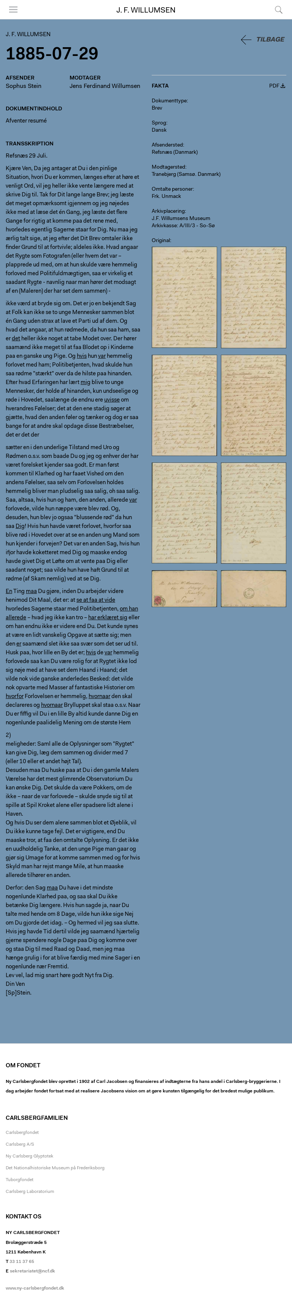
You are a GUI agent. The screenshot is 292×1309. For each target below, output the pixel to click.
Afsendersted (167, 145)
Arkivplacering (168, 211)
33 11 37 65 (22, 1262)
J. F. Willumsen (146, 10)
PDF (274, 86)
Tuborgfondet (19, 1180)
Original (161, 241)
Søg (278, 9)
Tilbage (270, 40)
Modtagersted (168, 167)
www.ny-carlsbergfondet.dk (35, 1288)
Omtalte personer (172, 189)
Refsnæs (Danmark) (175, 152)
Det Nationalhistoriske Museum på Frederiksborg (55, 1168)
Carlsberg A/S (20, 1144)
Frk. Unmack (166, 196)
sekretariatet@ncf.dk (32, 1271)
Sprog (159, 123)
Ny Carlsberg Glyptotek (29, 1156)
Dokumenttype (169, 101)
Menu (13, 9)
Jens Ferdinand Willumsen (105, 86)
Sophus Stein (23, 86)
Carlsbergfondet (22, 1132)
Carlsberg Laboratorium (30, 1191)
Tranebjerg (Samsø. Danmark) (186, 174)
